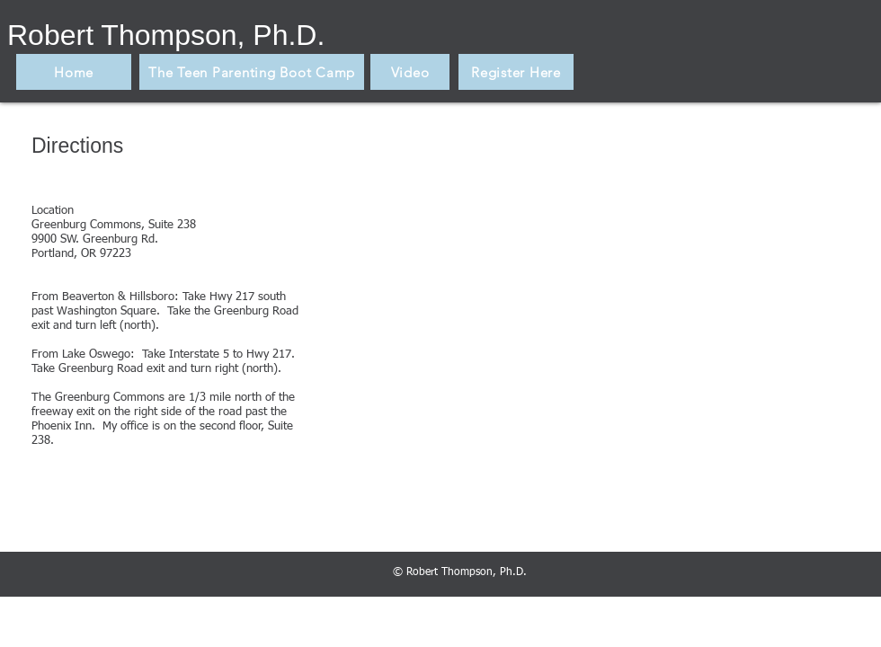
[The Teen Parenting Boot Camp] (251, 72)
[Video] (409, 72)
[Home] (73, 72)
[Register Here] (516, 72)
